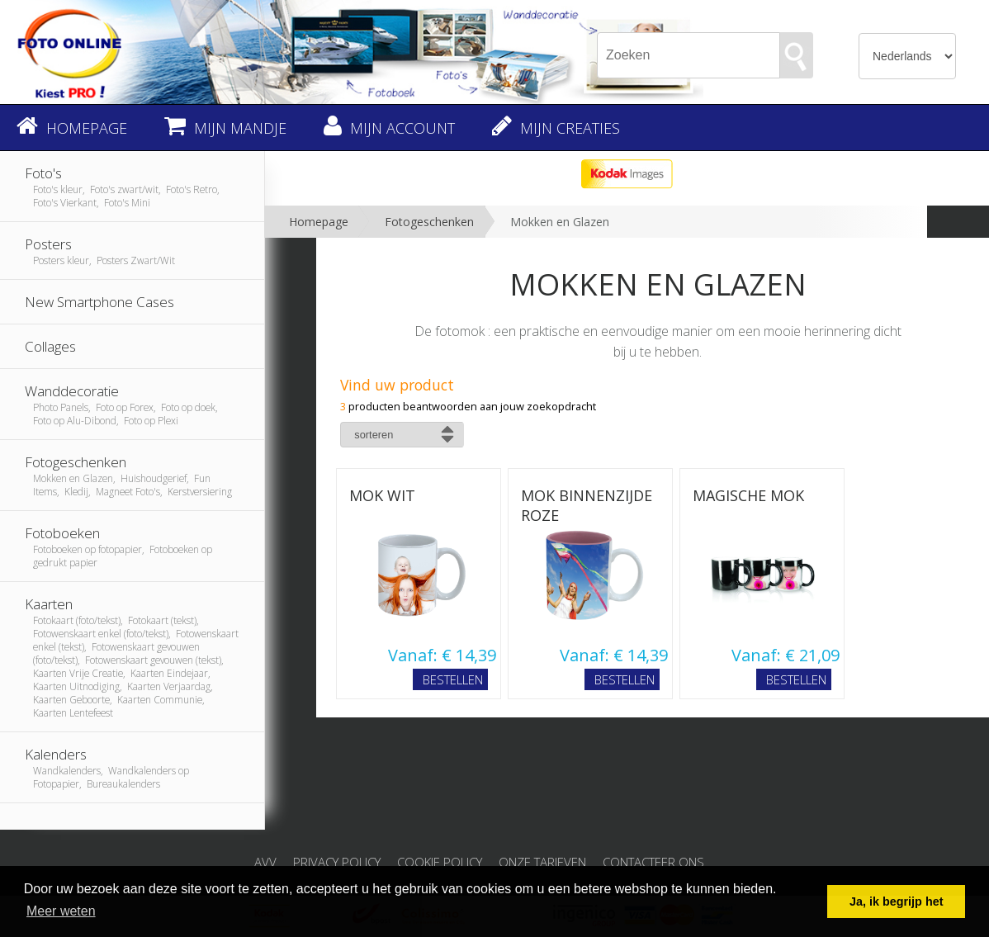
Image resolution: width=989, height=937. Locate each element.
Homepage (318, 222)
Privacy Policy (337, 862)
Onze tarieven (542, 862)
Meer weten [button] (61, 911)
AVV (265, 862)
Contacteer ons (653, 862)
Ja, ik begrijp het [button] (896, 901)
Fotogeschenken (429, 222)
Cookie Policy (439, 862)
